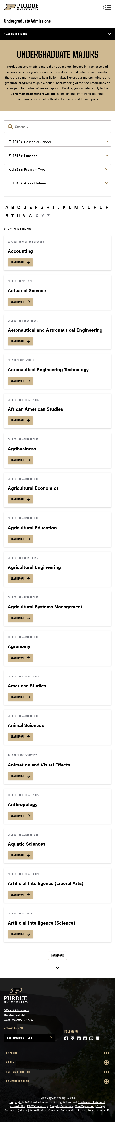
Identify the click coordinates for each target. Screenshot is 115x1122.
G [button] (41, 207)
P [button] (95, 207)
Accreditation (38, 1110)
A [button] (6, 207)
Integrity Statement (61, 1106)
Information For (57, 1072)
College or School (30, 141)
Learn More (17, 262)
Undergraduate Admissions (27, 20)
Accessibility (17, 1106)
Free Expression (84, 1106)
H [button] (47, 207)
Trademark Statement (91, 1102)
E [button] (30, 207)
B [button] (12, 207)
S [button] (6, 215)
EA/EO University (37, 1106)
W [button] (30, 215)
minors (99, 77)
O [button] (89, 207)
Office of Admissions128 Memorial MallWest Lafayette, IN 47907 (18, 1015)
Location (23, 155)
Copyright (16, 1102)
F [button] (36, 207)
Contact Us (103, 1110)
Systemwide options (19, 1038)
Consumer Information (62, 1110)
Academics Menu (16, 33)
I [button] (53, 207)
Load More (57, 955)
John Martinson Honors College (33, 93)
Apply (57, 1062)
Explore (57, 1053)
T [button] (12, 215)
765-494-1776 (13, 1028)
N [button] (83, 207)
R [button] (107, 207)
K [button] (64, 207)
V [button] (24, 215)
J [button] (59, 207)
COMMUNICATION (57, 1081)
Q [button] (101, 207)
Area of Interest (28, 183)
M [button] (76, 207)
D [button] (24, 207)
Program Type (27, 169)
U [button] (18, 215)
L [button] (70, 207)
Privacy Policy (86, 1110)
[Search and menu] (106, 7)
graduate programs (18, 82)
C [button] (18, 207)
